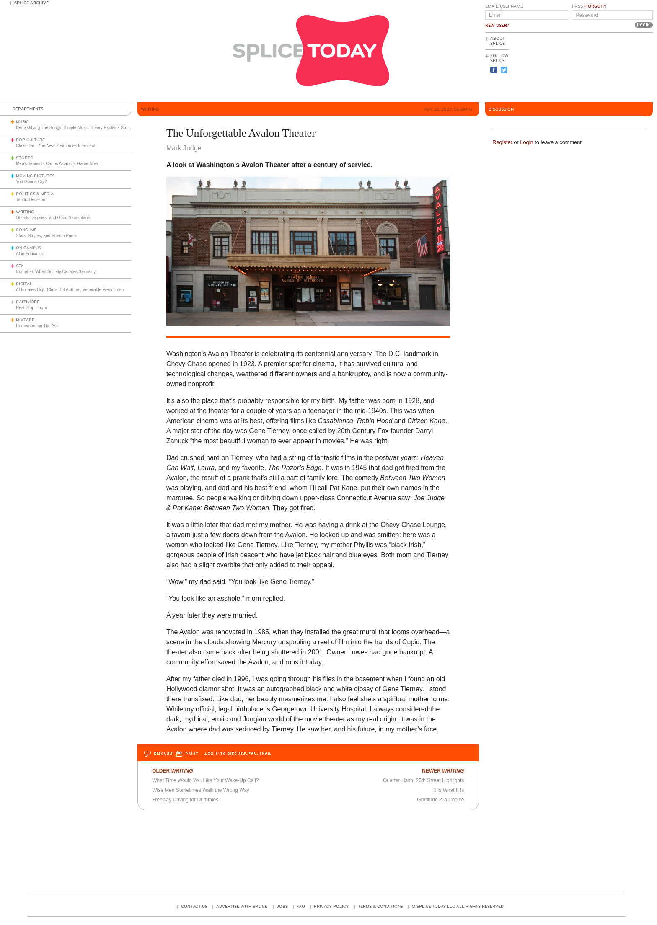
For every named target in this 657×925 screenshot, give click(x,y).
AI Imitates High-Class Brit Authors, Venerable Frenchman (70, 289)
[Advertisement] (615, 67)
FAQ (301, 906)
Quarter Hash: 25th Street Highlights (423, 780)
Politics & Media (35, 193)
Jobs (282, 906)
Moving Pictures (35, 175)
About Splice (497, 41)
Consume (26, 230)
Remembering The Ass (37, 325)
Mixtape (25, 320)
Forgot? (595, 6)
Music (22, 121)
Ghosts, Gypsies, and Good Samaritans (53, 217)
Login (526, 142)
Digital (24, 284)
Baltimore (27, 302)
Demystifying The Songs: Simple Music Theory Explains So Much (76, 127)
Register (502, 142)
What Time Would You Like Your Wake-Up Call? (205, 780)
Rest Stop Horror (31, 307)
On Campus (28, 248)
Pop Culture (30, 139)
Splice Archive (31, 2)
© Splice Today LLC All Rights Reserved (458, 906)
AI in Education (30, 253)
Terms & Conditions (380, 906)
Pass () (589, 6)
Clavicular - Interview (55, 145)
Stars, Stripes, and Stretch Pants (46, 235)
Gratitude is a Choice (440, 800)
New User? (497, 25)
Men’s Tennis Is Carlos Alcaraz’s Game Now (57, 163)
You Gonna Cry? (31, 181)
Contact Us (194, 906)
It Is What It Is (448, 790)
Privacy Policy (331, 906)
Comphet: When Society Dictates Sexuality (56, 271)
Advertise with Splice (241, 906)
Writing (25, 211)
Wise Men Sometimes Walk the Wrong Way (200, 790)
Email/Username (504, 6)
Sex (20, 266)
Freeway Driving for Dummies (185, 800)
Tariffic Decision (30, 199)
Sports (24, 157)
